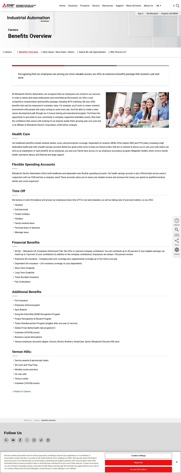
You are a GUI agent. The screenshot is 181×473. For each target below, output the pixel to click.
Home (62, 5)
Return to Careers (22, 391)
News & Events (133, 5)
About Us (148, 5)
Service (96, 5)
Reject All (138, 463)
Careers (8, 52)
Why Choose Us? (118, 52)
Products (84, 5)
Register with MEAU (169, 13)
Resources (107, 5)
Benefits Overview (28, 52)
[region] (90, 462)
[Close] (177, 462)
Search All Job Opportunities (92, 52)
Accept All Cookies (138, 469)
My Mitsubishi (152, 13)
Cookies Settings (138, 456)
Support (120, 5)
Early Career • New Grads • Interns (58, 52)
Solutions (73, 5)
